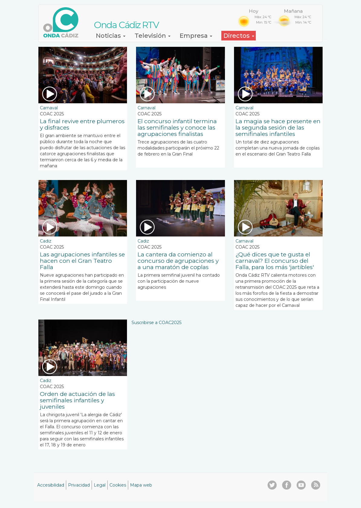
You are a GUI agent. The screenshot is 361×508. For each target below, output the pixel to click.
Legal (100, 485)
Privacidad (79, 485)
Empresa (196, 35)
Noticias (110, 35)
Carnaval (49, 108)
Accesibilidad (50, 485)
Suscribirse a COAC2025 (156, 322)
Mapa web (141, 485)
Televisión (153, 35)
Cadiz (45, 241)
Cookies (117, 485)
